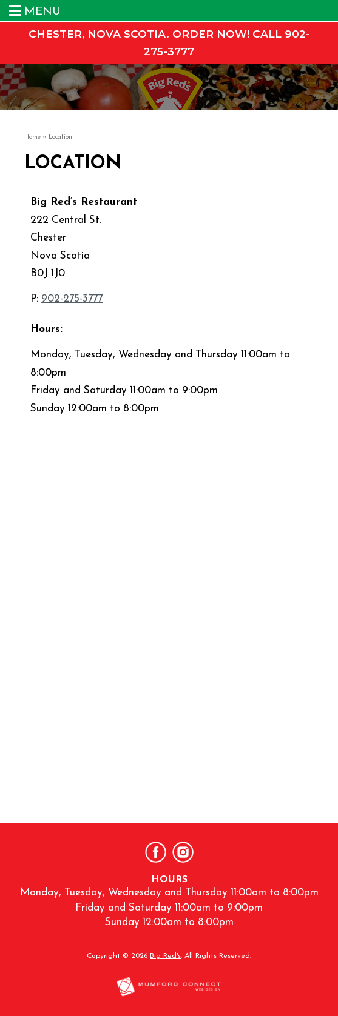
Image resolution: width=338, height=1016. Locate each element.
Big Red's (165, 956)
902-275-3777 (72, 299)
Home (32, 137)
